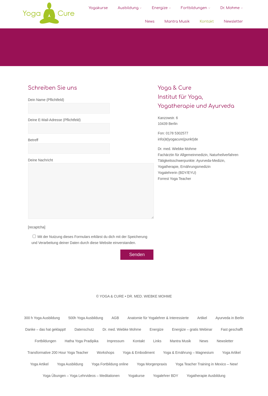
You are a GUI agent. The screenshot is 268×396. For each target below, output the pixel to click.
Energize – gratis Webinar (192, 329)
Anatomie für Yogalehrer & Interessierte (158, 318)
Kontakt (207, 21)
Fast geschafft (232, 329)
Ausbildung (130, 8)
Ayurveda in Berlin (230, 318)
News (149, 21)
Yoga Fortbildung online (110, 364)
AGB (115, 318)
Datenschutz (84, 329)
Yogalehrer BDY (165, 376)
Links (157, 341)
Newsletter (233, 21)
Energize (161, 8)
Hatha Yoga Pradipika (82, 341)
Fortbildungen (195, 8)
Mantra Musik (177, 21)
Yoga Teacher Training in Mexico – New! (206, 364)
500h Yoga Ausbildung (85, 318)
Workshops (105, 353)
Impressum (115, 341)
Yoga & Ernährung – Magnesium (188, 353)
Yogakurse (98, 8)
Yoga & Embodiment (139, 353)
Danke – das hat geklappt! (45, 329)
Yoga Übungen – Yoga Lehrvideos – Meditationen (81, 376)
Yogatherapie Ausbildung (206, 376)
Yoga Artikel (231, 353)
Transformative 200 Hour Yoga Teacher (57, 353)
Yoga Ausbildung (70, 364)
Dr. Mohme (231, 8)
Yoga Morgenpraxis (152, 364)
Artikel (202, 318)
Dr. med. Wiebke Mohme (122, 329)
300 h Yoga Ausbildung (42, 318)
